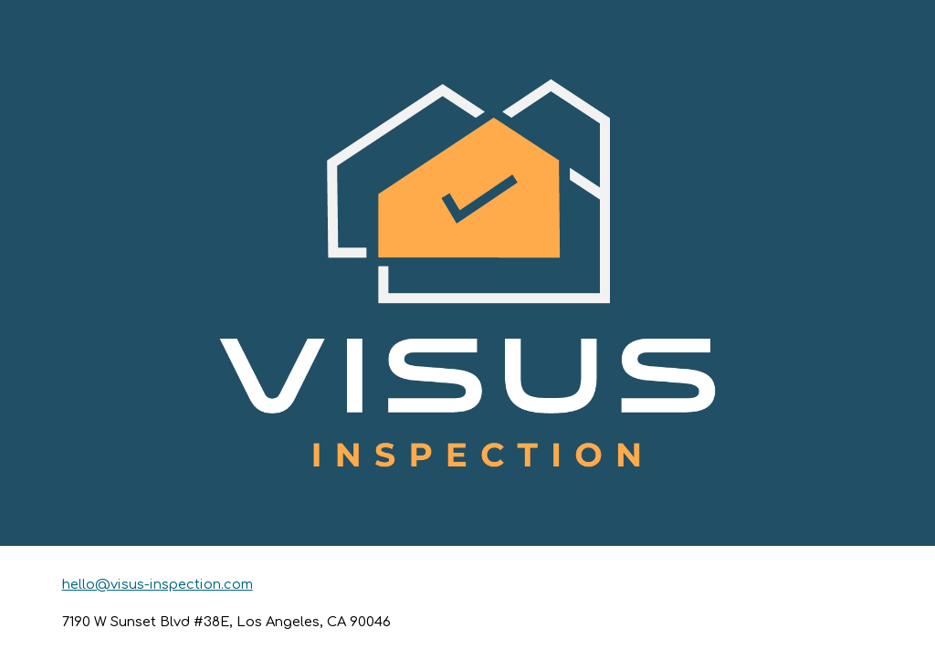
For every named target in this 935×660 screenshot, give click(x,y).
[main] (468, 603)
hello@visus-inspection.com (157, 584)
